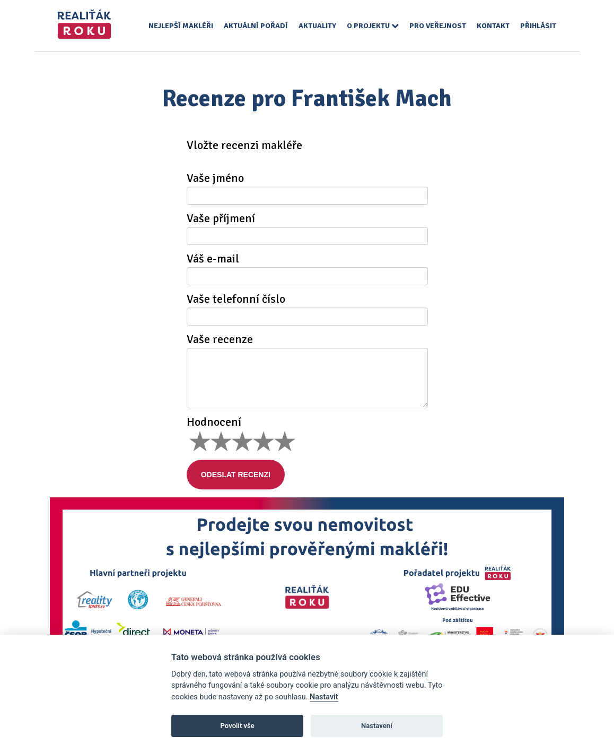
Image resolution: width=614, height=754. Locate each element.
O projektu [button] (373, 25)
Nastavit (324, 697)
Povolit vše (238, 726)
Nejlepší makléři (180, 25)
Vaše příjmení (221, 218)
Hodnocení (214, 422)
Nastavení (376, 726)
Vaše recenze (220, 339)
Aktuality (317, 25)
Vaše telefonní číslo (236, 299)
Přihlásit (538, 25)
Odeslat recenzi (242, 474)
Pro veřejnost (437, 25)
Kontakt (493, 25)
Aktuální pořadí (256, 25)
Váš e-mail (213, 259)
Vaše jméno (215, 178)
